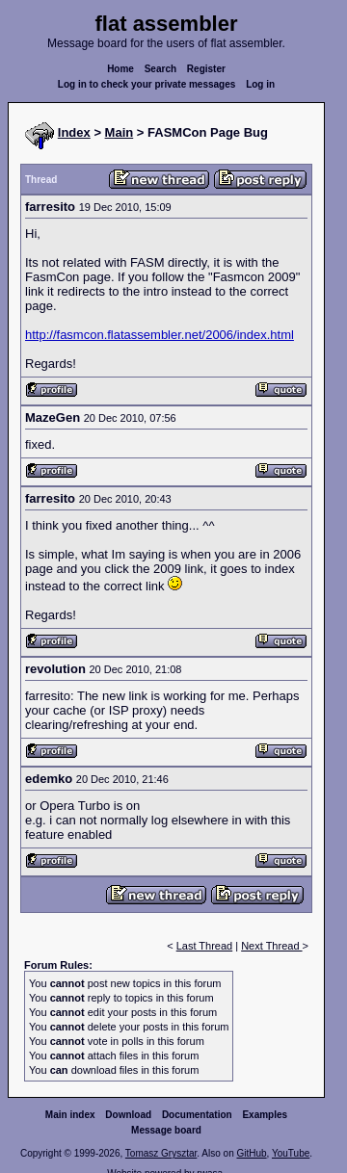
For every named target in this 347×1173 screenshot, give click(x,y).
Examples (264, 1114)
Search (160, 69)
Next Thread (271, 945)
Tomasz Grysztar (161, 1153)
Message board (166, 1130)
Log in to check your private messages (147, 84)
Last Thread (204, 945)
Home (120, 69)
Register (206, 69)
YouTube (290, 1153)
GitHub (251, 1153)
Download (128, 1114)
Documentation (197, 1114)
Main (119, 132)
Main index (70, 1114)
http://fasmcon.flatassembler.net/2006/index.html (159, 334)
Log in (260, 84)
